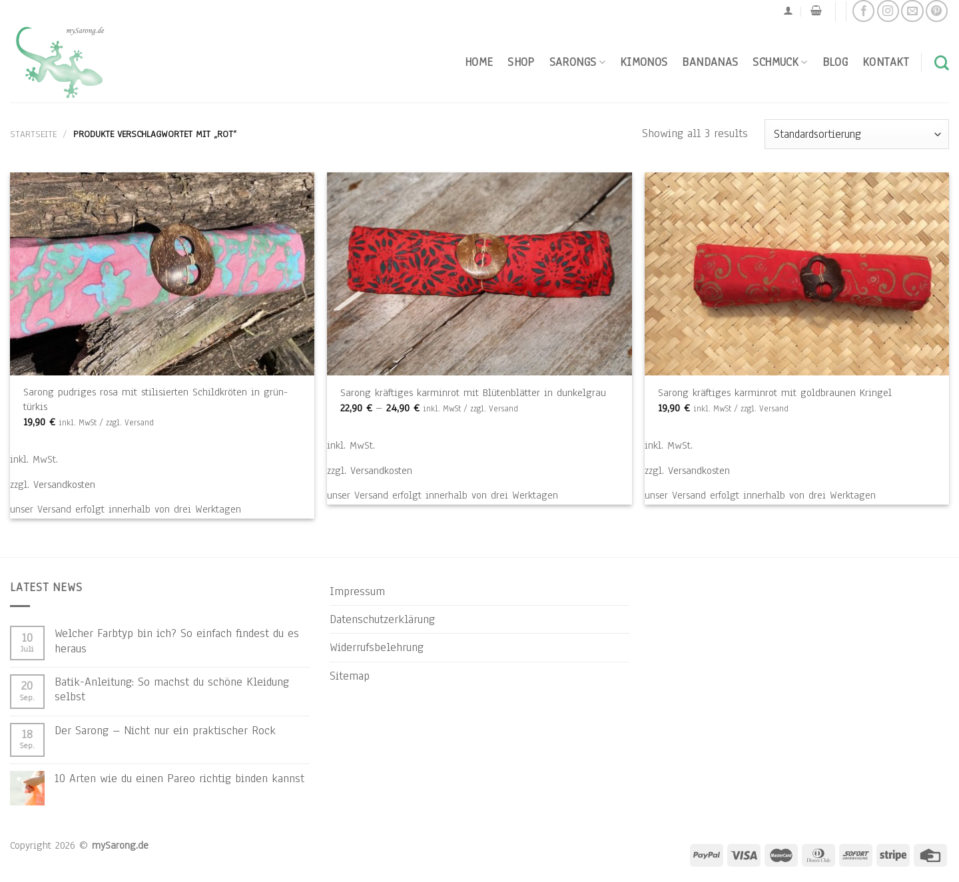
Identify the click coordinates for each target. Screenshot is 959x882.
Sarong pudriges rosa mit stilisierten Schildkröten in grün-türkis (155, 399)
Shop (520, 62)
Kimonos (644, 62)
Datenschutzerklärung (382, 619)
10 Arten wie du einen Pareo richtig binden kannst (179, 778)
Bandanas (710, 62)
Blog (835, 62)
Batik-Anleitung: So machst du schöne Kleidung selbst (172, 689)
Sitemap (350, 676)
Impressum (357, 591)
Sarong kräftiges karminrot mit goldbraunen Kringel (775, 392)
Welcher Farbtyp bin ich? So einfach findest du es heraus (177, 640)
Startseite (33, 134)
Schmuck (780, 62)
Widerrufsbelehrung (377, 647)
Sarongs (577, 62)
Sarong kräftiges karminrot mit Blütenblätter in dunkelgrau (473, 392)
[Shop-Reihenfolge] (857, 134)
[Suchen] (941, 62)
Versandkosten (64, 484)
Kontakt (885, 62)
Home (479, 62)
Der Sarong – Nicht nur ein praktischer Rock (165, 730)
